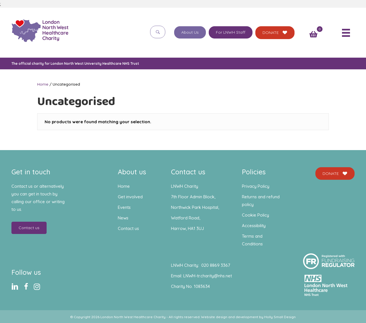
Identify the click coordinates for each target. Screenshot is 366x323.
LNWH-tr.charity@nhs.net (207, 275)
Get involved (130, 196)
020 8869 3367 (215, 265)
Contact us (128, 228)
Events (124, 207)
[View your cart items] (313, 35)
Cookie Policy (255, 215)
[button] (157, 32)
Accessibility (254, 225)
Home (42, 84)
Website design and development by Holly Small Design (248, 317)
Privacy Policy (255, 186)
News (123, 218)
